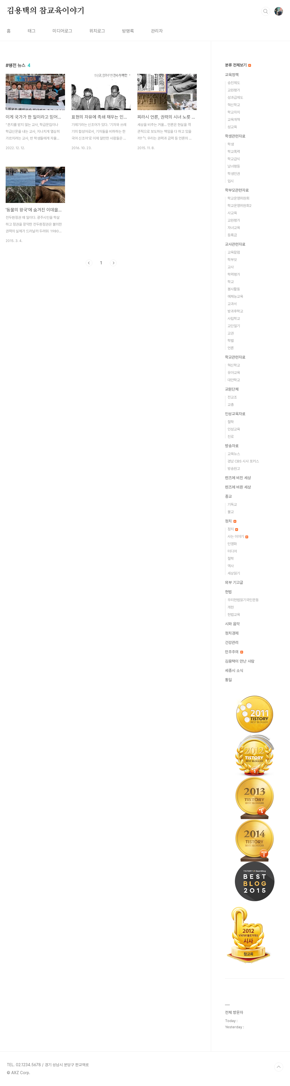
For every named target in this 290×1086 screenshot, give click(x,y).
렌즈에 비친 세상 (238, 477)
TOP (278, 1067)
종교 (228, 496)
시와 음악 (232, 624)
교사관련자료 (235, 244)
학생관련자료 (235, 136)
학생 (231, 144)
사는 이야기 (238, 536)
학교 (231, 282)
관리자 (157, 31)
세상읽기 (234, 573)
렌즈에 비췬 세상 (238, 487)
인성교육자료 (235, 414)
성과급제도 (235, 97)
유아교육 (234, 372)
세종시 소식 (234, 670)
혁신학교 (234, 105)
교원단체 (232, 389)
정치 (230, 521)
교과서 (232, 304)
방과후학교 (235, 311)
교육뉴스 (234, 454)
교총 (231, 404)
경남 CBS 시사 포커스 (243, 461)
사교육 (232, 213)
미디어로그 (62, 31)
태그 (32, 31)
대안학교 (234, 380)
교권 (231, 333)
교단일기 (234, 326)
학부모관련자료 (237, 190)
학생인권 (234, 174)
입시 (231, 181)
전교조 (232, 397)
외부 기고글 (234, 582)
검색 (265, 11)
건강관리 (232, 642)
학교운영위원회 (238, 198)
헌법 (228, 592)
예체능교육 (235, 296)
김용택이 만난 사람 (239, 661)
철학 (231, 422)
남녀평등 (234, 166)
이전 (89, 263)
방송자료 (232, 446)
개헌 (231, 607)
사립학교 (234, 318)
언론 (231, 348)
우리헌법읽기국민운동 (243, 600)
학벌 (231, 341)
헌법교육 (234, 614)
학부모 (232, 260)
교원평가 (234, 90)
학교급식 (234, 159)
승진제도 (234, 83)
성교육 (232, 127)
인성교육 (234, 429)
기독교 (232, 504)
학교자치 (234, 112)
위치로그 (97, 31)
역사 (231, 566)
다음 (113, 263)
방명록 (128, 31)
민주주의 (234, 652)
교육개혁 (234, 119)
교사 (231, 267)
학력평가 (234, 274)
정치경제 (232, 633)
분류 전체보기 (238, 65)
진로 (231, 436)
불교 (231, 512)
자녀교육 (234, 228)
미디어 (232, 551)
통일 (228, 680)
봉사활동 (234, 289)
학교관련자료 (235, 357)
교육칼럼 (234, 252)
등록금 (232, 235)
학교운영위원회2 (240, 206)
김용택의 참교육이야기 (46, 11)
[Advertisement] (101, 323)
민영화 (232, 544)
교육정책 (232, 74)
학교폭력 (234, 151)
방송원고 (234, 468)
